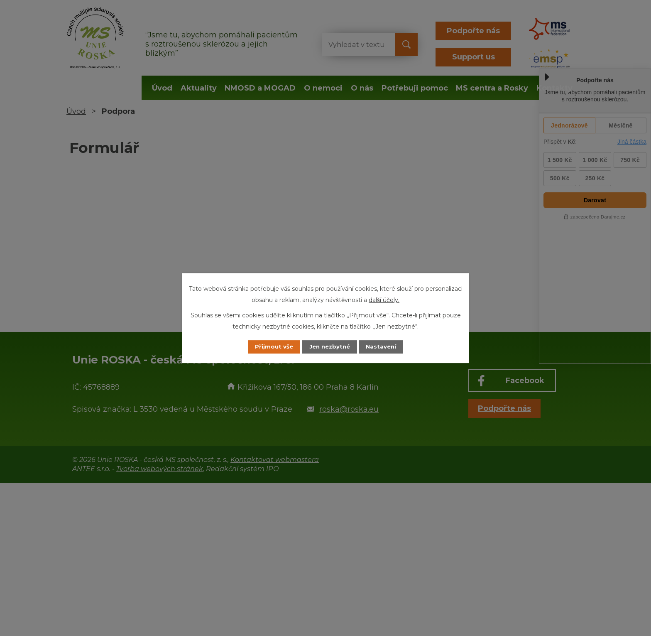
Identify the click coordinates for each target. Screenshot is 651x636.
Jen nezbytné (329, 347)
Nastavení (386, 347)
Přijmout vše (269, 347)
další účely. (384, 299)
